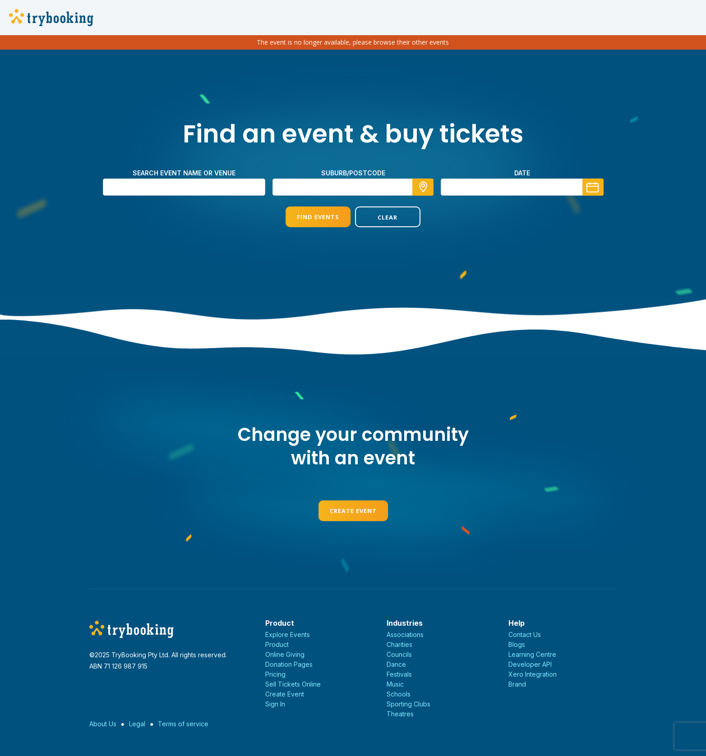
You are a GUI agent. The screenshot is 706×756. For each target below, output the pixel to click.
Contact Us (524, 634)
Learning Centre (532, 654)
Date (522, 173)
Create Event (353, 511)
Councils (399, 654)
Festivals (399, 674)
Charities (399, 644)
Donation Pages (289, 664)
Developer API (530, 664)
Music (395, 684)
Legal (137, 724)
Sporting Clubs (408, 704)
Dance (396, 664)
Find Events (318, 217)
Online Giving (285, 654)
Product (277, 644)
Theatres (400, 714)
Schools (399, 694)
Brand (517, 684)
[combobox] (353, 187)
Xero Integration (532, 674)
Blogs (516, 644)
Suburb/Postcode (353, 173)
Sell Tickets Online (293, 684)
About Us (102, 724)
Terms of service (183, 724)
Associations (405, 634)
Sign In (275, 704)
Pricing (275, 674)
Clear (387, 217)
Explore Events (287, 634)
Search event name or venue (184, 173)
